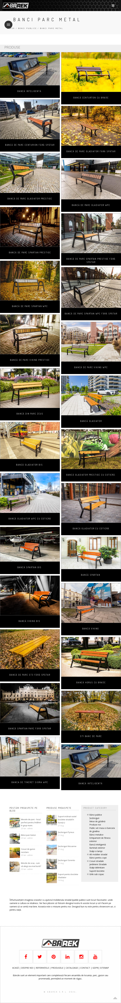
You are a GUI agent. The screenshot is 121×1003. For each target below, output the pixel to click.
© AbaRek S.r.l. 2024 (60, 992)
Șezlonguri (94, 818)
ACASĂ (15, 967)
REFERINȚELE (42, 967)
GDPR (95, 967)
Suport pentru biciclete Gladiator (68, 876)
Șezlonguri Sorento (66, 860)
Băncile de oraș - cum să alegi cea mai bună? (31, 864)
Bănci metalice (96, 834)
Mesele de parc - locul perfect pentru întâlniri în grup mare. (31, 822)
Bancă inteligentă (97, 844)
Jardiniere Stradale (98, 864)
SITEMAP (104, 967)
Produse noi (95, 824)
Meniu (7, 23)
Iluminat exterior (97, 847)
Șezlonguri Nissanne (67, 846)
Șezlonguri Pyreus (66, 832)
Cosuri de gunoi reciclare (28, 850)
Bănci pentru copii (98, 857)
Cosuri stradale (96, 861)
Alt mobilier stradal (98, 854)
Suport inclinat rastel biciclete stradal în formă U (67, 819)
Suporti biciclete (96, 871)
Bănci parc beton (28, 835)
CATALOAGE (72, 967)
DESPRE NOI (27, 967)
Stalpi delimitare (97, 867)
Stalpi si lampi (95, 851)
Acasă (11, 28)
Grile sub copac (96, 874)
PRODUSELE (57, 967)
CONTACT (85, 967)
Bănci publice (27, 28)
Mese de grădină (97, 821)
